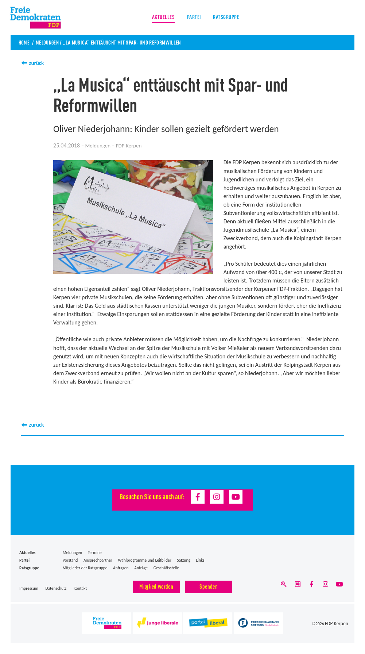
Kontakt (80, 587)
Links (200, 560)
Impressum (28, 587)
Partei (193, 18)
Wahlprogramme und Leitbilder (144, 560)
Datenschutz (56, 587)
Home (24, 42)
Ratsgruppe (227, 18)
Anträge (141, 567)
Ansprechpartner (98, 560)
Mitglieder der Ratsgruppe (85, 567)
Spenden (208, 586)
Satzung (183, 560)
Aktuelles (161, 18)
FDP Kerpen (338, 623)
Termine (95, 552)
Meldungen (48, 42)
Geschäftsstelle (166, 567)
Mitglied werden (156, 586)
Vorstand (70, 560)
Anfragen (121, 567)
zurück (37, 62)
